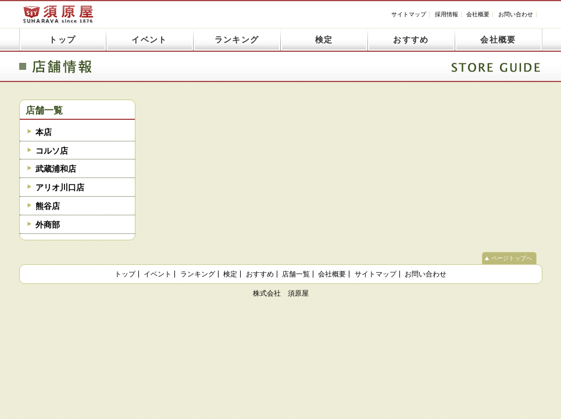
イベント (149, 39)
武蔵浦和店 (55, 168)
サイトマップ (408, 14)
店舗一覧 (44, 110)
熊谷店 (47, 206)
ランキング (237, 39)
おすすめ (411, 39)
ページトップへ (511, 258)
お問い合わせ (515, 14)
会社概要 (477, 14)
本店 (43, 132)
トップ (62, 39)
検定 (324, 39)
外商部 (47, 224)
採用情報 (446, 14)
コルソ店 (51, 150)
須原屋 (58, 14)
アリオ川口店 (59, 187)
